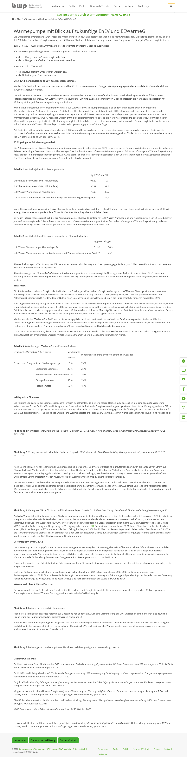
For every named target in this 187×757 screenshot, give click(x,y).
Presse (117, 6)
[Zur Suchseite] (171, 6)
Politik (82, 6)
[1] (92, 526)
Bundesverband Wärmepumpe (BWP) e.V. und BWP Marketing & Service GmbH (53, 749)
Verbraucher (58, 6)
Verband (129, 6)
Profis (72, 6)
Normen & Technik (99, 6)
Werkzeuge (143, 6)
